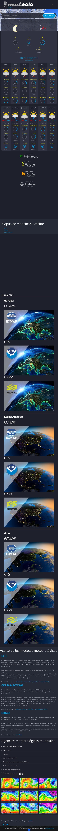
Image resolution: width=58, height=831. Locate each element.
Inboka (31, 821)
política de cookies (49, 828)
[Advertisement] (29, 204)
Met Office (19, 735)
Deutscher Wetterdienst (10, 758)
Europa (6, 230)
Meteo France (7, 750)
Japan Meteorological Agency (11, 769)
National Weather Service (10, 766)
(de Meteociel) (29, 60)
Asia (5, 228)
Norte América (8, 232)
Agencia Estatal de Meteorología (12, 746)
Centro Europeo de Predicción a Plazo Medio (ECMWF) (31, 709)
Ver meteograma (29, 58)
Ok (29, 829)
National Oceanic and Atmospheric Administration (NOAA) (32, 682)
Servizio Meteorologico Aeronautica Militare (16, 762)
